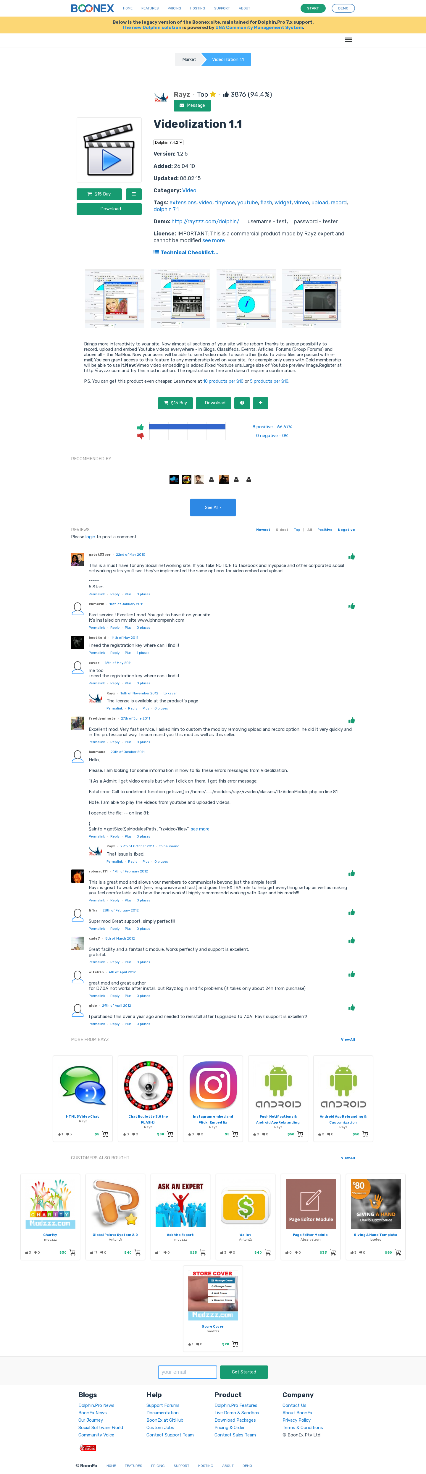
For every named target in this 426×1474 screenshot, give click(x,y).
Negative (346, 530)
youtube (247, 202)
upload (320, 202)
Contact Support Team (170, 1435)
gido (93, 1005)
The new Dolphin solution (151, 27)
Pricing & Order (229, 1427)
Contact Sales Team (235, 1435)
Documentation (162, 1412)
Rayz (110, 693)
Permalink (97, 594)
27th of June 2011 (135, 718)
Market (189, 59)
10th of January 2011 (126, 604)
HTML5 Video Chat (82, 1116)
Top (297, 530)
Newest (263, 530)
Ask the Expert (180, 1235)
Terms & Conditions (303, 1427)
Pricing (174, 8)
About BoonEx (297, 1412)
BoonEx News (92, 1412)
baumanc (97, 752)
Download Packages (235, 1420)
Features (150, 8)
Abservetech (311, 1239)
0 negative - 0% (272, 435)
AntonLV (115, 1239)
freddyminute (102, 718)
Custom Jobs (160, 1427)
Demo (247, 1466)
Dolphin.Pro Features (235, 1405)
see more (213, 240)
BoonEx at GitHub (164, 1420)
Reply (115, 594)
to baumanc (169, 846)
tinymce (225, 202)
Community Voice (96, 1435)
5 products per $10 (269, 381)
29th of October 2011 (137, 846)
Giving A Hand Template (375, 1235)
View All (348, 1039)
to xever (170, 693)
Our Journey (90, 1420)
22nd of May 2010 (130, 554)
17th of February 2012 (130, 871)
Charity (50, 1235)
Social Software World (100, 1427)
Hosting (197, 8)
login (90, 536)
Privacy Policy (297, 1420)
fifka (93, 910)
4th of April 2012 (122, 972)
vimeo (301, 202)
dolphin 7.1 (166, 209)
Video (189, 190)
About (244, 8)
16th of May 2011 (118, 663)
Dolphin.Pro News (96, 1405)
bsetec (375, 1239)
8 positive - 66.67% (272, 426)
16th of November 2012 (139, 693)
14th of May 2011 (124, 638)
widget (283, 202)
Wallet (245, 1235)
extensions (183, 202)
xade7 (94, 938)
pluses (143, 594)
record (339, 202)
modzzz (50, 1239)
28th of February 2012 (121, 910)
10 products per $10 (223, 381)
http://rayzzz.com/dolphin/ (205, 221)
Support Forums (163, 1405)
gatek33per (100, 554)
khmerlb (96, 604)
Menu (347, 36)
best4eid (97, 638)
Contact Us (294, 1405)
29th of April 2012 (116, 1005)
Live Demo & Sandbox (236, 1412)
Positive (325, 530)
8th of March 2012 (120, 938)
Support (222, 8)
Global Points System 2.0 (115, 1235)
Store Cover (213, 1326)
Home (128, 8)
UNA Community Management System (259, 27)
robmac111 (98, 871)
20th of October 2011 (128, 752)
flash (266, 202)
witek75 (96, 972)
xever (94, 663)
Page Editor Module (310, 1235)
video (205, 202)
